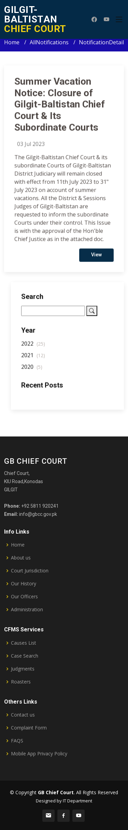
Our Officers (24, 596)
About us (21, 557)
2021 (33, 358)
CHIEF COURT (35, 19)
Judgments (22, 668)
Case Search (24, 656)
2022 (33, 346)
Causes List (23, 643)
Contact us (23, 714)
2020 (31, 369)
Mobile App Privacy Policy (39, 753)
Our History (23, 583)
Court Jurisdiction (29, 570)
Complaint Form (29, 727)
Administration (27, 609)
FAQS (17, 740)
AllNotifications (49, 42)
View (96, 257)
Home (11, 42)
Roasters (21, 681)
